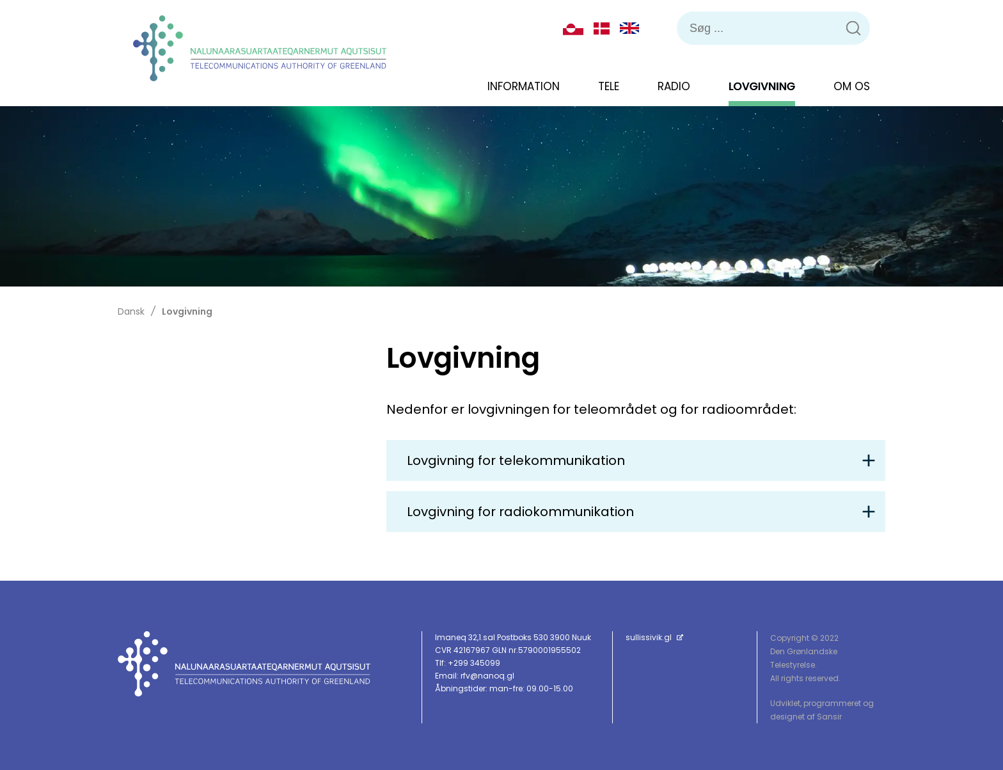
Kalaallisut (573, 28)
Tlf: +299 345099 (467, 662)
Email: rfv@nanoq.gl (474, 675)
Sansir (829, 716)
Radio (674, 86)
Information (523, 86)
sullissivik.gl (654, 637)
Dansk (602, 28)
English (629, 28)
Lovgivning (762, 86)
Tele (608, 86)
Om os (851, 86)
